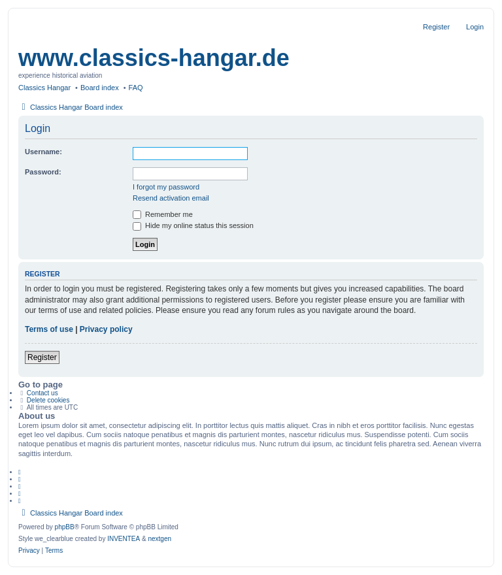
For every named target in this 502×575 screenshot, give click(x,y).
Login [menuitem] (475, 27)
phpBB (65, 527)
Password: (43, 172)
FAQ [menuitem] (136, 87)
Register (42, 357)
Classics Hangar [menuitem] (44, 87)
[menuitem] (29, 551)
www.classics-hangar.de (154, 57)
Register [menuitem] (436, 27)
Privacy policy (106, 329)
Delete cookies (48, 400)
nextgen (159, 538)
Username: (43, 152)
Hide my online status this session (193, 225)
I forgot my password (166, 187)
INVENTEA (123, 538)
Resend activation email (171, 198)
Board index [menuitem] (99, 87)
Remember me (163, 214)
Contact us (42, 393)
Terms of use (49, 329)
